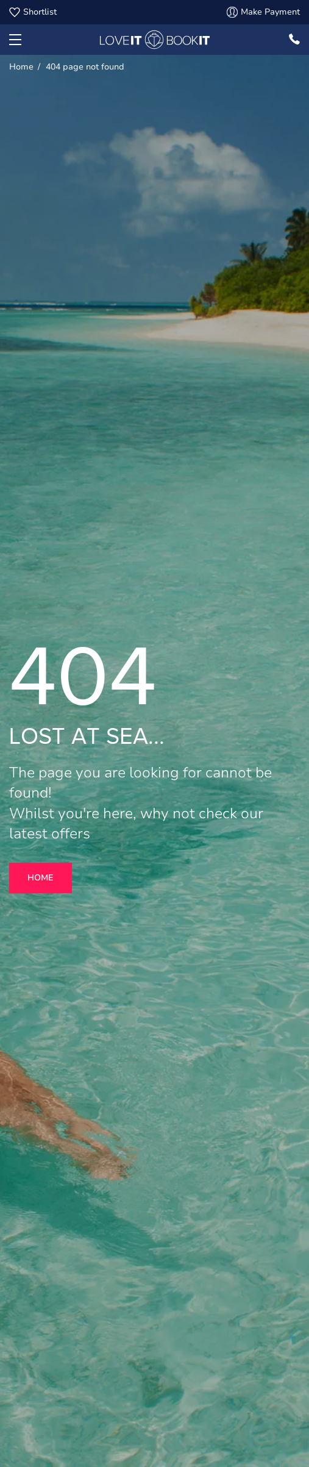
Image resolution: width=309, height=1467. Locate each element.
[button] (15, 39)
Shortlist (33, 12)
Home (40, 877)
